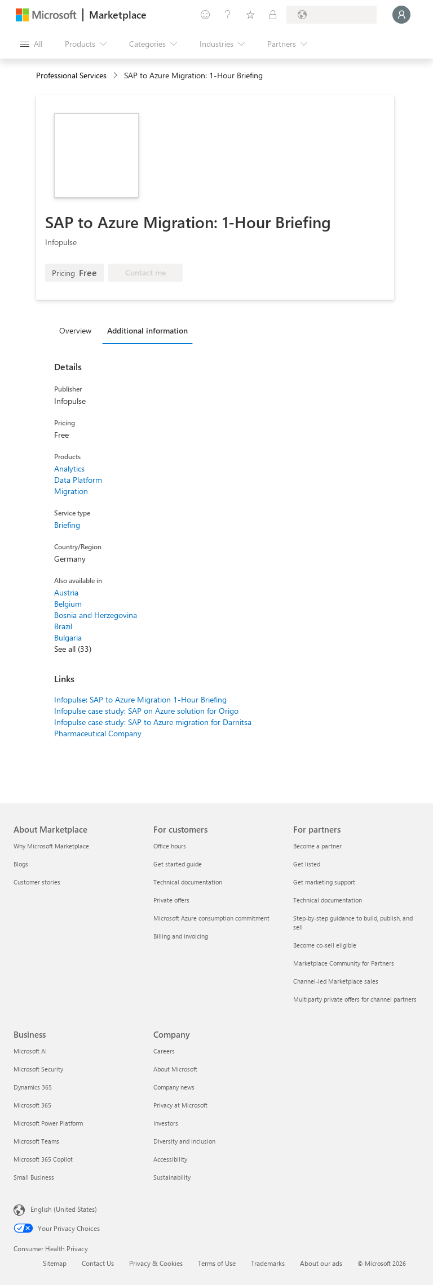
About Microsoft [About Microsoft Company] (175, 1069)
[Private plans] (273, 14)
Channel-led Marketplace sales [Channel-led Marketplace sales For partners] (335, 981)
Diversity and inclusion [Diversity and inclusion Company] (184, 1141)
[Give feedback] (205, 14)
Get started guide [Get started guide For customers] (177, 864)
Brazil (63, 626)
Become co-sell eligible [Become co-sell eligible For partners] (324, 945)
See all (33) (72, 648)
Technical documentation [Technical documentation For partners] (327, 900)
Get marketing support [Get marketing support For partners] (324, 882)
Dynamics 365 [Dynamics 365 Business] (33, 1087)
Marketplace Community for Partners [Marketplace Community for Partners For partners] (343, 963)
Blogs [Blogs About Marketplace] (21, 864)
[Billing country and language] (331, 15)
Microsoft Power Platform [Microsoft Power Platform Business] (48, 1123)
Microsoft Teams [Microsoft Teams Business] (36, 1141)
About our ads (321, 1263)
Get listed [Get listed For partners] (306, 864)
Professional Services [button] (71, 75)
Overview (75, 330)
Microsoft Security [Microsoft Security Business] (38, 1069)
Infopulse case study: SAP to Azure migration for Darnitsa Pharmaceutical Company (152, 728)
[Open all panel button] (31, 44)
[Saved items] (250, 14)
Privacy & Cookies (156, 1263)
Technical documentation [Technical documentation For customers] (187, 882)
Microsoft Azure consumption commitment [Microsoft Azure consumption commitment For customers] (211, 918)
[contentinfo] (116, 76)
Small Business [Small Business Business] (34, 1177)
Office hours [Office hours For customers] (169, 846)
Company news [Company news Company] (174, 1087)
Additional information (147, 330)
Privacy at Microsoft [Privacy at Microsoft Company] (180, 1105)
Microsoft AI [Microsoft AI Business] (30, 1051)
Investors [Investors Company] (165, 1123)
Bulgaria (68, 637)
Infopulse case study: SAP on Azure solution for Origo (146, 710)
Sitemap (55, 1263)
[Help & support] (228, 14)
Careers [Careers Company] (164, 1051)
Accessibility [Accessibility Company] (170, 1159)
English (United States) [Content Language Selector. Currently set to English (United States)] (63, 1208)
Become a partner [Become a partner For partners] (317, 846)
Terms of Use (217, 1263)
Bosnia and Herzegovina (95, 615)
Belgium (68, 603)
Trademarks (268, 1263)
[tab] (78, 330)
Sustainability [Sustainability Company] (172, 1177)
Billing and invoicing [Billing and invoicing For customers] (180, 936)
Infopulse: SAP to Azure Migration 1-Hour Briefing (140, 699)
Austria (66, 592)
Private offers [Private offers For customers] (171, 900)
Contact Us (98, 1263)
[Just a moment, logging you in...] (401, 15)
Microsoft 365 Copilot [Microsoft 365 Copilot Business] (43, 1159)
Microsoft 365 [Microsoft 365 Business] (32, 1105)
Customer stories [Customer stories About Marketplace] (37, 882)
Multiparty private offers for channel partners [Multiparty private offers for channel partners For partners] (355, 999)
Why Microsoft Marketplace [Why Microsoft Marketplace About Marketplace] (51, 846)
